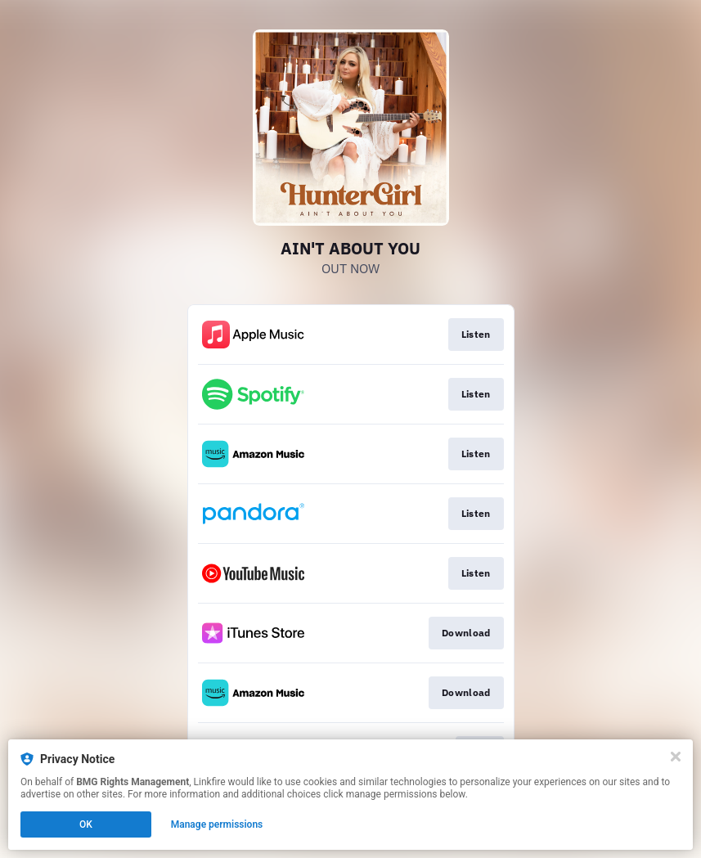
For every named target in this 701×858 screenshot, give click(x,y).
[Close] (676, 756)
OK (85, 824)
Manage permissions (217, 824)
